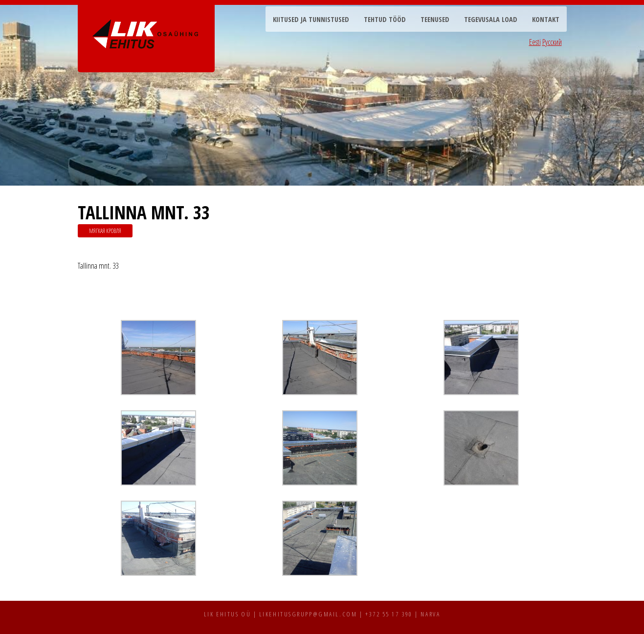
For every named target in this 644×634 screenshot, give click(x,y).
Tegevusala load (490, 19)
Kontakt (545, 19)
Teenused (435, 19)
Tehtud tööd (385, 19)
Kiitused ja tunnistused (311, 19)
